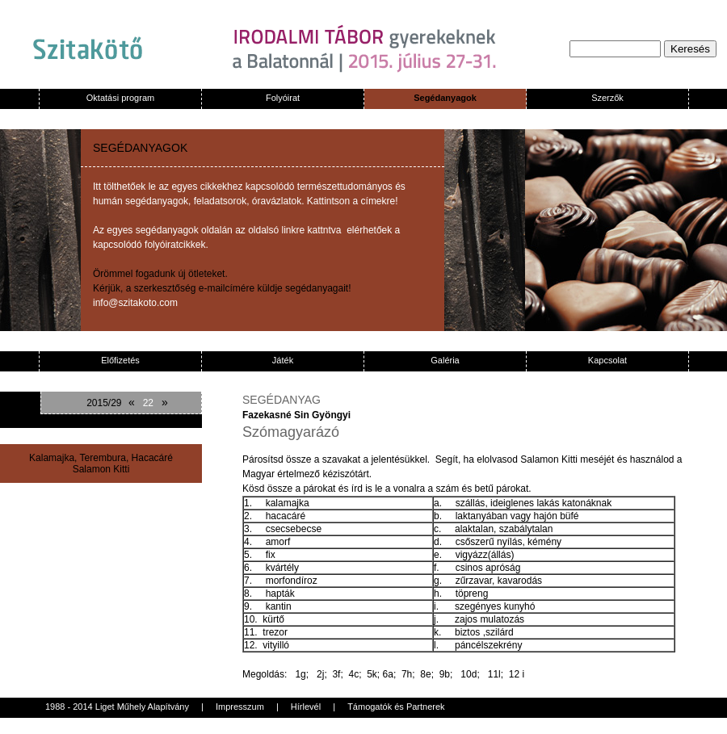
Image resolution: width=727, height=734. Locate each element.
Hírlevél (306, 706)
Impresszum (240, 706)
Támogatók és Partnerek (395, 706)
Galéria (445, 360)
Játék (282, 360)
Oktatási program (120, 98)
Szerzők (607, 98)
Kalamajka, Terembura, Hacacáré (101, 457)
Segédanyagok (445, 98)
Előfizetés (120, 360)
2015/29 (103, 403)
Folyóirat (283, 98)
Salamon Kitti (101, 469)
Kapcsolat (607, 360)
